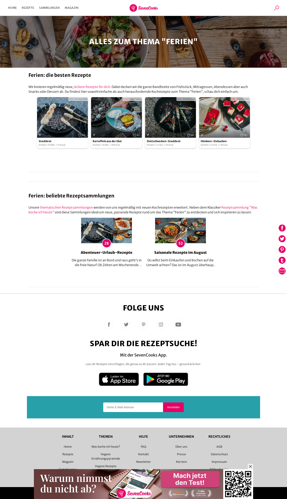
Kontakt (143, 454)
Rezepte (28, 8)
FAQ (143, 446)
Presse (181, 454)
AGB (219, 446)
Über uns (181, 446)
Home (12, 8)
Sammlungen (49, 8)
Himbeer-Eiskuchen (214, 141)
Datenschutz (219, 454)
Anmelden (173, 407)
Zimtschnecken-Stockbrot (164, 141)
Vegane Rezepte (105, 466)
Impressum (219, 462)
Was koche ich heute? (105, 446)
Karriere (181, 462)
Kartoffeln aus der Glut (107, 141)
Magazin (72, 8)
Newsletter (143, 462)
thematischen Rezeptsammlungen (66, 207)
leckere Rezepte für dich (92, 87)
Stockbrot (45, 141)
